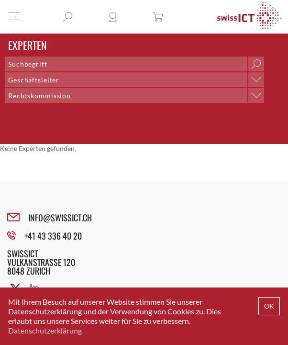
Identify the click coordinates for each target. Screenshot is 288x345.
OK (269, 306)
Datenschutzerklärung (45, 330)
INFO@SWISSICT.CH (60, 217)
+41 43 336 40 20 (53, 236)
